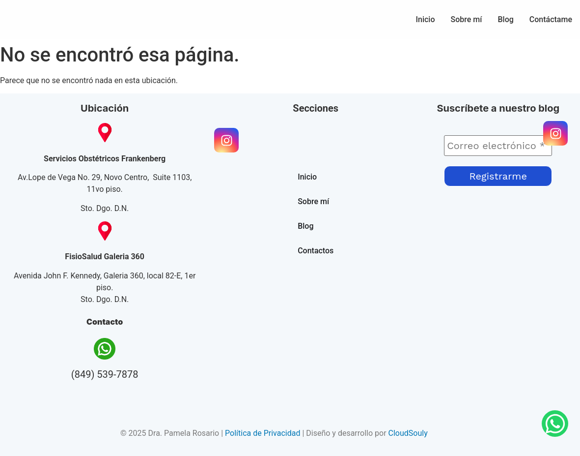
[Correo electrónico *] (498, 145)
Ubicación (105, 108)
